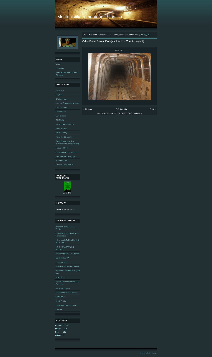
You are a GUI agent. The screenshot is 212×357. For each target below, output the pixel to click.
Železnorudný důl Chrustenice (67, 254)
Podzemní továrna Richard (66, 152)
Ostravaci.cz (60, 297)
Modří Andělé (61, 301)
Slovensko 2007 (62, 161)
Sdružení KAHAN (62, 258)
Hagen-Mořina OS (63, 288)
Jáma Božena (61, 128)
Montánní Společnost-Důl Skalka (65, 228)
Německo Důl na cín (64, 137)
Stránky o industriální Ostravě (67, 266)
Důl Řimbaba (61, 116)
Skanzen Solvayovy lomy (65, 156)
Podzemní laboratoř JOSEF (66, 293)
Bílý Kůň (59, 95)
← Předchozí (88, 109)
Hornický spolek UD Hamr (66, 305)
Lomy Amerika (61, 262)
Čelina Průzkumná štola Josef (67, 103)
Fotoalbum (93, 35)
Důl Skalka (60, 120)
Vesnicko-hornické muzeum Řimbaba (66, 73)
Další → (153, 109)
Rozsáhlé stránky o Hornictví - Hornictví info (67, 234)
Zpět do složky (121, 109)
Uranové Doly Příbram (64, 165)
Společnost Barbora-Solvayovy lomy (68, 272)
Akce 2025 (60, 91)
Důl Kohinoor (61, 112)
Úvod (85, 35)
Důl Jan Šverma (62, 107)
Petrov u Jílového (62, 148)
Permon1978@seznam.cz (64, 209)
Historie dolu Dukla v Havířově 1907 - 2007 (67, 241)
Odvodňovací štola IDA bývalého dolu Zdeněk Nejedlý (119, 35)
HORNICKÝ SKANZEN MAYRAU (65, 248)
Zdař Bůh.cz (60, 277)
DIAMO (59, 309)
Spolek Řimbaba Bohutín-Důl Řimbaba (67, 283)
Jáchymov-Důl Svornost (65, 124)
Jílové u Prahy (61, 133)
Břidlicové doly (61, 99)
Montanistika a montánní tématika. (90, 16)
